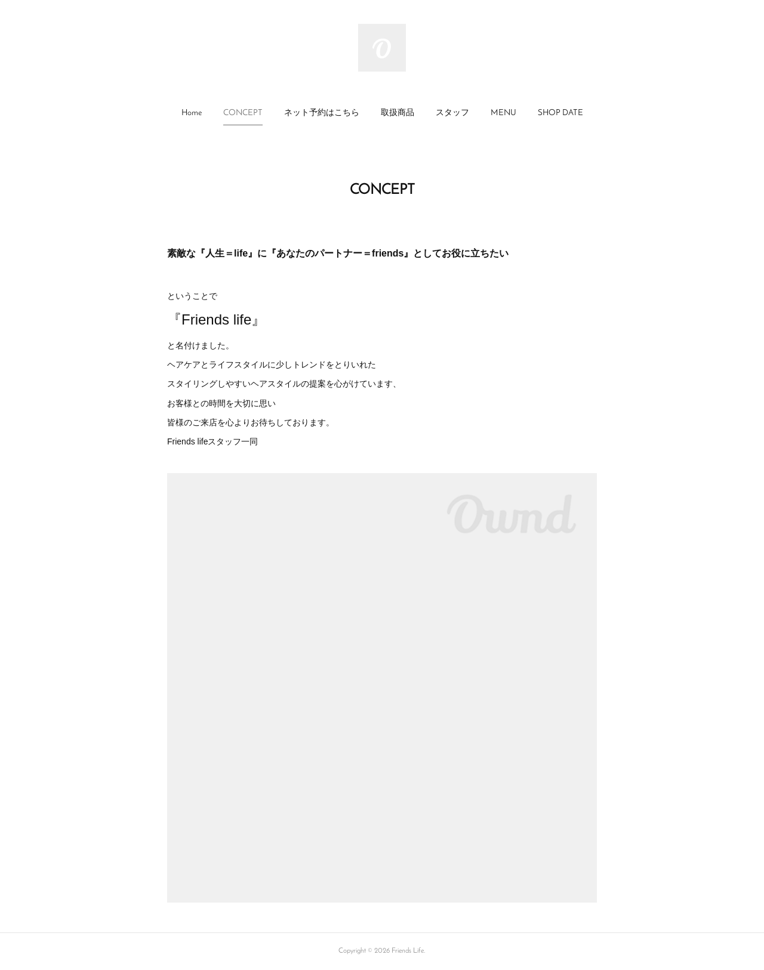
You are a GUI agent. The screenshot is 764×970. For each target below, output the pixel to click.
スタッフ (452, 113)
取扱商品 (397, 113)
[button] (191, 113)
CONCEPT (243, 113)
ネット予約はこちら (321, 113)
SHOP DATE (560, 113)
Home (191, 113)
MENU (503, 113)
